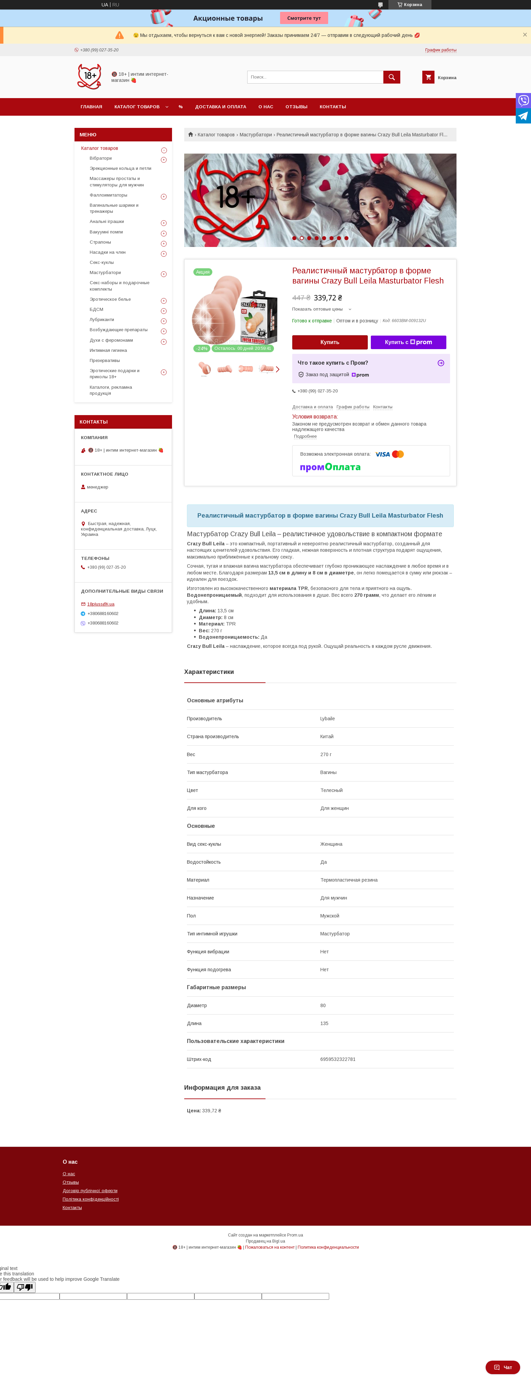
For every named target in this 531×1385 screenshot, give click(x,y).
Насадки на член (108, 252)
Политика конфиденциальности (328, 1247)
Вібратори (101, 158)
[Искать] (391, 77)
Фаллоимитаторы (108, 195)
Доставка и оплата (220, 106)
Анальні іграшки (107, 221)
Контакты (333, 106)
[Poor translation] (25, 1287)
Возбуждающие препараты (119, 329)
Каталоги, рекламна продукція (111, 390)
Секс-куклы (102, 262)
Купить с (408, 342)
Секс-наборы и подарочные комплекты (119, 285)
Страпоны (100, 242)
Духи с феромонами (111, 340)
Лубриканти (102, 319)
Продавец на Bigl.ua (265, 1241)
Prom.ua (295, 1235)
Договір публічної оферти (90, 1190)
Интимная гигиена (108, 350)
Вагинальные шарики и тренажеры (114, 208)
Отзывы (296, 106)
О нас (265, 106)
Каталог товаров (137, 106)
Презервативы (105, 360)
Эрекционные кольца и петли (120, 168)
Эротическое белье (110, 299)
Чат (503, 1367)
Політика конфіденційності (91, 1199)
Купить (330, 342)
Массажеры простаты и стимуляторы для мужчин (117, 181)
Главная (91, 106)
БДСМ (96, 309)
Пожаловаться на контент (270, 1247)
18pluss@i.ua (100, 604)
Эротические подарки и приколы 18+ (115, 373)
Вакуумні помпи (106, 231)
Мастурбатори (256, 134)
